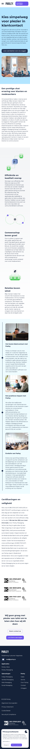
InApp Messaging (7, 677)
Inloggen (24, 688)
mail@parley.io (11, 659)
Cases (22, 677)
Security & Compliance (9, 714)
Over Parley (24, 682)
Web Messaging (7, 682)
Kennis (23, 679)
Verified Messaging (8, 679)
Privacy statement (8, 707)
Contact (23, 685)
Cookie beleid (6, 710)
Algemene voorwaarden (9, 703)
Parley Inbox (6, 667)
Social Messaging (7, 685)
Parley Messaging (7, 670)
